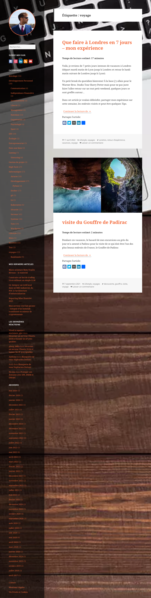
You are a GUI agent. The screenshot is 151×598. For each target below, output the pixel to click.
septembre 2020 (16, 518)
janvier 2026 (14, 400)
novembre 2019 (16, 561)
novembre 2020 (16, 509)
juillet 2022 (14, 442)
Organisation (16, 119)
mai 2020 (13, 537)
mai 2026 (13, 390)
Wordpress (16, 228)
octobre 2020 (15, 514)
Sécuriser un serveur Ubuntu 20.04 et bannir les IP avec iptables (22, 339)
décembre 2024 (16, 424)
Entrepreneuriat (16, 143)
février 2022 (14, 466)
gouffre (118, 284)
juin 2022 (13, 447)
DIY (10, 134)
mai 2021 (13, 495)
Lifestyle (13, 233)
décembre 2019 (16, 556)
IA (12, 200)
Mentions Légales (17, 587)
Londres (102, 140)
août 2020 (13, 523)
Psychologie (16, 124)
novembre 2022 (16, 433)
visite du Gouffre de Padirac (94, 222)
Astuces (14, 176)
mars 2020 (13, 547)
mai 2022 (13, 452)
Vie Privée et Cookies (18, 592)
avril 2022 (13, 457)
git (12, 195)
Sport (13, 129)
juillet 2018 (14, 570)
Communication (18, 88)
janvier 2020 (14, 551)
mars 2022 (13, 461)
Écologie (12, 138)
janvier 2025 (14, 419)
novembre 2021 (16, 480)
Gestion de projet (16, 162)
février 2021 (14, 499)
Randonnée (16, 257)
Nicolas (12, 372)
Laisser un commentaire (92, 143)
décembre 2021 (16, 476)
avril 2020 (13, 542)
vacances (66, 143)
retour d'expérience (116, 140)
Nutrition (15, 115)
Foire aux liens (15, 148)
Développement (18, 181)
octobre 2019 (15, 566)
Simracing (15, 157)
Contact (12, 582)
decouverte (109, 284)
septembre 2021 (16, 485)
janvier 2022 (14, 471)
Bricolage (13, 76)
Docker (14, 190)
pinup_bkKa (14, 346)
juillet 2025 (14, 409)
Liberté (14, 105)
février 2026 (14, 395)
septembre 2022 (16, 438)
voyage (74, 143)
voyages (12, 252)
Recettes (13, 242)
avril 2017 (13, 575)
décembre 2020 (16, 504)
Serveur (14, 214)
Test (11, 247)
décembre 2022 (16, 428)
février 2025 (14, 414)
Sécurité (14, 209)
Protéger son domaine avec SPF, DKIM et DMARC (21, 375)
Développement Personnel (21, 80)
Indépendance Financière (22, 93)
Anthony (13, 356)
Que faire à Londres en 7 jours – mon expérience (97, 45)
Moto (11, 238)
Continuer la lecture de (77, 111)
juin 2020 (13, 532)
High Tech (13, 167)
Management (17, 110)
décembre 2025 (16, 405)
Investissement (17, 100)
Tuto (13, 224)
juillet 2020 (14, 528)
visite (125, 284)
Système (14, 219)
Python (16, 186)
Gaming (12, 152)
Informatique (15, 171)
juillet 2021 (14, 490)
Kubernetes (16, 205)
